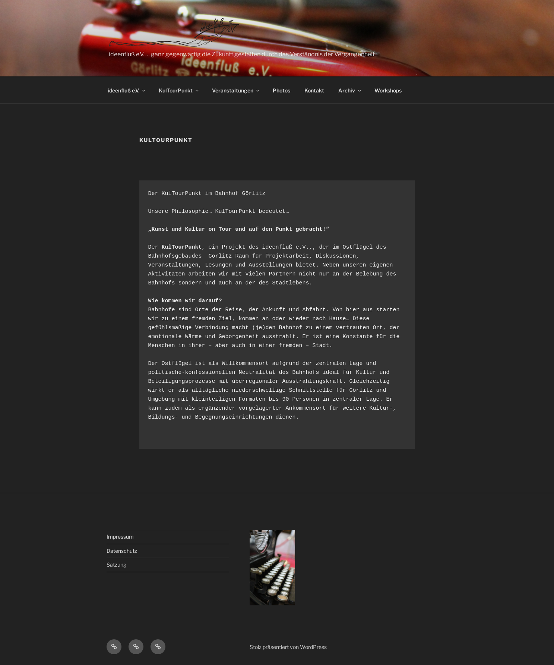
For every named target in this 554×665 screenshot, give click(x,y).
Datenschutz (122, 551)
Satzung (116, 564)
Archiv (350, 90)
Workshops (388, 90)
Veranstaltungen (236, 90)
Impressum (120, 536)
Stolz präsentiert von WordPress (288, 647)
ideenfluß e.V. (127, 90)
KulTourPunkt (179, 90)
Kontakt (314, 90)
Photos (281, 90)
